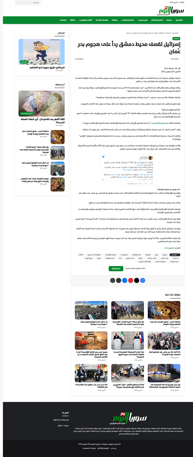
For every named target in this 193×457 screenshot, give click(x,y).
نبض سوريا (140, 20)
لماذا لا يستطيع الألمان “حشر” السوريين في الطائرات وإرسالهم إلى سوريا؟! (125, 386)
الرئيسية (176, 20)
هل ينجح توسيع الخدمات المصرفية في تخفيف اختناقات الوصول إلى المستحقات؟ (161, 386)
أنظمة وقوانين (83, 20)
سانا (150, 87)
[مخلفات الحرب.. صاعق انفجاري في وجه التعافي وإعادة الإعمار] (161, 310)
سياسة (166, 20)
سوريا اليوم (86, 258)
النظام (78, 255)
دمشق (138, 258)
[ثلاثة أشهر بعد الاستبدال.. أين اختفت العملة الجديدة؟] (39, 104)
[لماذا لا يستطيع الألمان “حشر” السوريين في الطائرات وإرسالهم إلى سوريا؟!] (124, 373)
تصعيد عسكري (149, 258)
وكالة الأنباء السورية (142, 262)
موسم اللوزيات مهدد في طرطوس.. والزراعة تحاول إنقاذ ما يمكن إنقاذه (31, 180)
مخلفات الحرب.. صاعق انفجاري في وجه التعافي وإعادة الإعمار (162, 323)
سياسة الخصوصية (86, 448)
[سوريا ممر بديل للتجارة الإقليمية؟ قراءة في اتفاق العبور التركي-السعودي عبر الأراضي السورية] (88, 340)
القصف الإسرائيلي (107, 255)
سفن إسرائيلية (107, 258)
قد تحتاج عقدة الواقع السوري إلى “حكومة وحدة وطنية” (90, 323)
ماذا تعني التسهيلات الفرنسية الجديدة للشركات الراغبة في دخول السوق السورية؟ (126, 354)
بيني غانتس (161, 258)
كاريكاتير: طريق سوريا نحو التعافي (44, 68)
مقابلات (112, 20)
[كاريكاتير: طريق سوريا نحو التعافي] (39, 52)
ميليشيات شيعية (158, 262)
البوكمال (144, 255)
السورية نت (166, 248)
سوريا (96, 258)
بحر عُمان (172, 258)
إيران (153, 255)
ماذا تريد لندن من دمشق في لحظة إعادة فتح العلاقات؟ (88, 386)
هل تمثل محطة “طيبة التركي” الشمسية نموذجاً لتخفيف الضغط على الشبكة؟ (125, 323)
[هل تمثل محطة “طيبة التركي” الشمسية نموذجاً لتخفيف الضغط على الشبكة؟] (124, 310)
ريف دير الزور (127, 258)
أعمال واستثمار (154, 20)
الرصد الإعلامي (133, 255)
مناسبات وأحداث (99, 20)
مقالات (69, 20)
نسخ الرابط (113, 268)
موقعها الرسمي (155, 123)
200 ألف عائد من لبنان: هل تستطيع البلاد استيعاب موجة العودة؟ (161, 353)
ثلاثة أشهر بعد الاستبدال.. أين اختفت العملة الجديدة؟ (40, 120)
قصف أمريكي (171, 262)
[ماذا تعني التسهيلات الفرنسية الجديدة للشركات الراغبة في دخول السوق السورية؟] (124, 340)
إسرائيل (162, 255)
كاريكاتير (60, 20)
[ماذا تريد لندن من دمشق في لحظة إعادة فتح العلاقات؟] (88, 373)
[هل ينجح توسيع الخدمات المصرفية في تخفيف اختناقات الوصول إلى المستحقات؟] (161, 373)
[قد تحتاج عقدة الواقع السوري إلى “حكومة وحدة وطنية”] (88, 310)
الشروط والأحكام (100, 448)
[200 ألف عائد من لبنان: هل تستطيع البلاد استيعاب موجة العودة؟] (161, 340)
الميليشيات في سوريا (91, 255)
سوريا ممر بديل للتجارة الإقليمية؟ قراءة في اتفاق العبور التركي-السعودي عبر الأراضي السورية (88, 354)
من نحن (110, 448)
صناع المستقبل (125, 20)
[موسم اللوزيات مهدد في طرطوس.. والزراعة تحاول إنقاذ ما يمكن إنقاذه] (55, 184)
